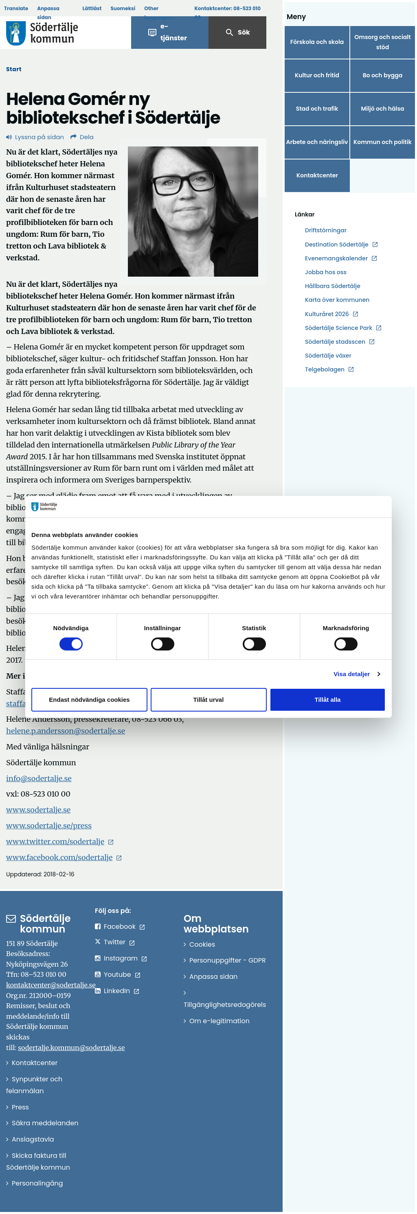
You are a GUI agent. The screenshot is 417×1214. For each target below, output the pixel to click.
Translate (16, 8)
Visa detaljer (352, 673)
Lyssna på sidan (35, 137)
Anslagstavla (33, 1139)
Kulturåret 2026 (327, 314)
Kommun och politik (382, 142)
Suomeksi (122, 8)
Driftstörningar (326, 230)
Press (20, 1107)
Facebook (120, 926)
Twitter (114, 942)
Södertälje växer (328, 356)
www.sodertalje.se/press (49, 825)
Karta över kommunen (337, 300)
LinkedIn (117, 991)
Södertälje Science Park (338, 328)
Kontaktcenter (317, 175)
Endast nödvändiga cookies (89, 699)
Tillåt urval (208, 699)
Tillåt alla (328, 699)
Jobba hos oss (326, 272)
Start (14, 69)
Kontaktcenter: (227, 13)
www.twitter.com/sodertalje (55, 841)
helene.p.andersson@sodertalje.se (65, 731)
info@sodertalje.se (39, 778)
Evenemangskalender (336, 258)
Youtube (117, 974)
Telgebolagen (325, 370)
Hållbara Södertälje (332, 286)
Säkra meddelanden (45, 1123)
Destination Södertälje (337, 245)
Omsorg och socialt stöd (382, 42)
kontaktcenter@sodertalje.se (51, 985)
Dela (82, 137)
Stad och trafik (317, 109)
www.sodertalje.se (38, 809)
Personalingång (37, 1183)
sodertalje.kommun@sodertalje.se (71, 1048)
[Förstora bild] (193, 211)
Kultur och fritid (317, 75)
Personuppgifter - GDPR (227, 960)
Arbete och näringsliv (317, 142)
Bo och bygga (383, 75)
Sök (237, 32)
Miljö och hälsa (382, 109)
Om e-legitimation (219, 1021)
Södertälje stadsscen (335, 342)
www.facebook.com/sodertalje (59, 857)
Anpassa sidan (48, 13)
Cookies (202, 944)
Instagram (121, 958)
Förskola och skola (317, 42)
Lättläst (92, 8)
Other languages (157, 13)
